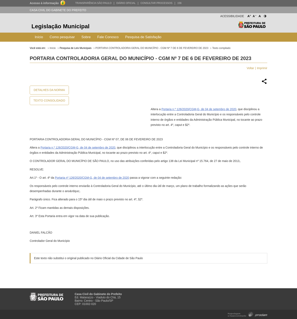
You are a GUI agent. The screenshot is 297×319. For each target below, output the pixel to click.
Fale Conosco (108, 37)
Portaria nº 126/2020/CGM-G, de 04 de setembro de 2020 (92, 177)
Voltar (250, 68)
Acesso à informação (44, 3)
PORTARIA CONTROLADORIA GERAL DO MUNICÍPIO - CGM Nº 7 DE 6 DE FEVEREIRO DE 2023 (151, 48)
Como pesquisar (62, 37)
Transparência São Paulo (93, 3)
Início (39, 37)
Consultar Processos (156, 3)
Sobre (86, 37)
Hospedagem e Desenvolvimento (247, 314)
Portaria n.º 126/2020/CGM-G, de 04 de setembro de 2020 (198, 109)
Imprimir (262, 68)
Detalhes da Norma (49, 90)
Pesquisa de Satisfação (143, 37)
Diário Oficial (126, 3)
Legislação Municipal (60, 26)
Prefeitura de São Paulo (252, 27)
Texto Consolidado (49, 100)
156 (179, 3)
